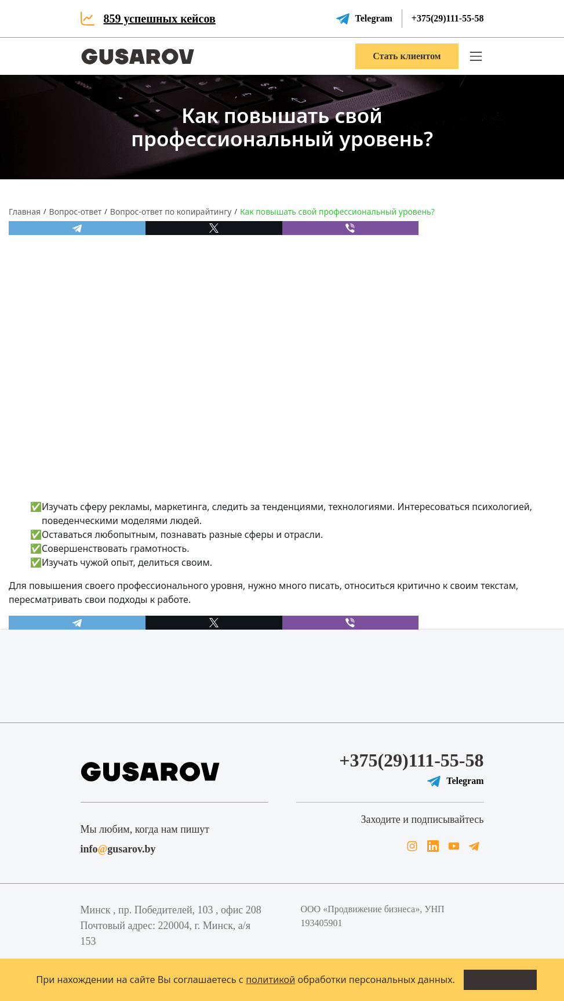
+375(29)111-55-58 (448, 18)
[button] (476, 56)
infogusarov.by (118, 849)
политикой (270, 979)
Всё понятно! (500, 979)
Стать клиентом (407, 56)
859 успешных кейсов (160, 18)
